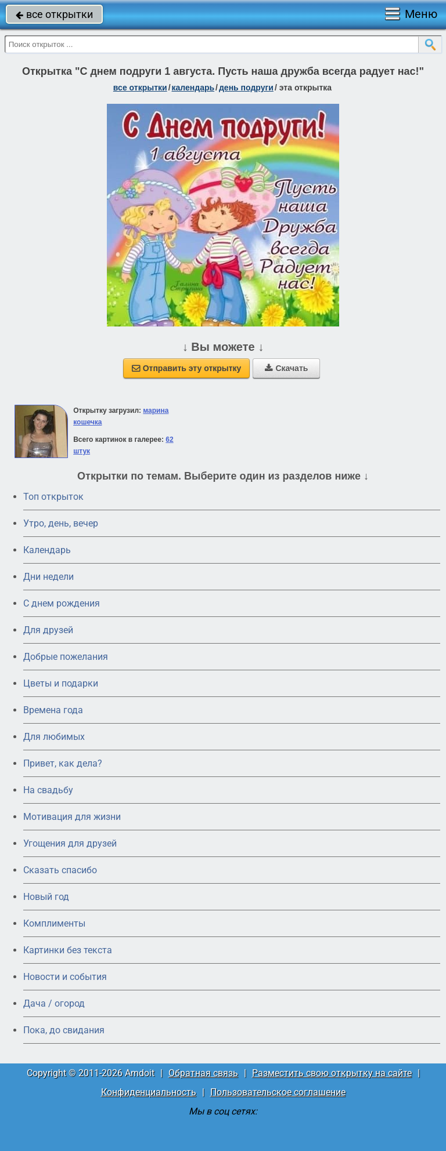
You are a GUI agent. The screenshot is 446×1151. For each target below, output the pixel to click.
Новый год (46, 896)
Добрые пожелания (65, 656)
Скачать (286, 368)
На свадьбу (48, 790)
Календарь (193, 87)
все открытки (54, 14)
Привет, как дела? (62, 763)
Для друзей (48, 630)
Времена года (53, 710)
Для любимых (54, 736)
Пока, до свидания (64, 1030)
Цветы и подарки (60, 683)
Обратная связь (203, 1073)
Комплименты (54, 923)
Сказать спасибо (60, 870)
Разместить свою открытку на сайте (332, 1073)
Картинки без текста (67, 950)
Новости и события (65, 976)
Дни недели (48, 576)
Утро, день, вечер (60, 523)
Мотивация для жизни (72, 816)
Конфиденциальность (148, 1092)
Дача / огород (54, 1003)
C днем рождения (61, 603)
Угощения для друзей (70, 843)
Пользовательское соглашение (278, 1092)
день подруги (246, 87)
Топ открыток (53, 496)
